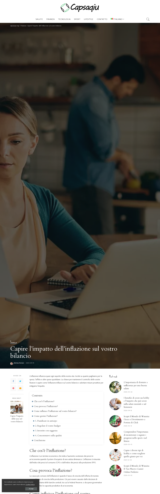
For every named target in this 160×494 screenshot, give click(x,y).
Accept (29, 489)
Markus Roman (19, 363)
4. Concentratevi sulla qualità (48, 435)
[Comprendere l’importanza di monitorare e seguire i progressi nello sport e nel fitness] (115, 438)
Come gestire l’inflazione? (46, 416)
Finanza (13, 342)
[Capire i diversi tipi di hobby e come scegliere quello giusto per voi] (115, 455)
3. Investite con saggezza (46, 430)
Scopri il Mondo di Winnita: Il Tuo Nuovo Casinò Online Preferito (136, 469)
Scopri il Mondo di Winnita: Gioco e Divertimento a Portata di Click (136, 419)
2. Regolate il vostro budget (48, 425)
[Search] (148, 19)
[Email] (20, 388)
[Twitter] (20, 381)
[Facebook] (13, 381)
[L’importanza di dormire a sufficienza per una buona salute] (115, 387)
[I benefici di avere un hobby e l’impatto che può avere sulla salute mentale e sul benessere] (115, 404)
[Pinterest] (13, 388)
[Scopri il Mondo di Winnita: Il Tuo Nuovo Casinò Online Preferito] (115, 471)
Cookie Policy (30, 484)
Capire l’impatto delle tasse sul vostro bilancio (16, 419)
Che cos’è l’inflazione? (44, 401)
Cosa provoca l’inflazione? (46, 406)
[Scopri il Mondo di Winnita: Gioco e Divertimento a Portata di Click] (115, 421)
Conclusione (39, 440)
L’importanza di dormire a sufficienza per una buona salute (136, 385)
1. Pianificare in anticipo (46, 421)
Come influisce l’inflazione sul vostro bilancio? (55, 411)
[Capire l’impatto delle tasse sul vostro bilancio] (16, 407)
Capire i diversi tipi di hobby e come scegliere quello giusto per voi (134, 453)
